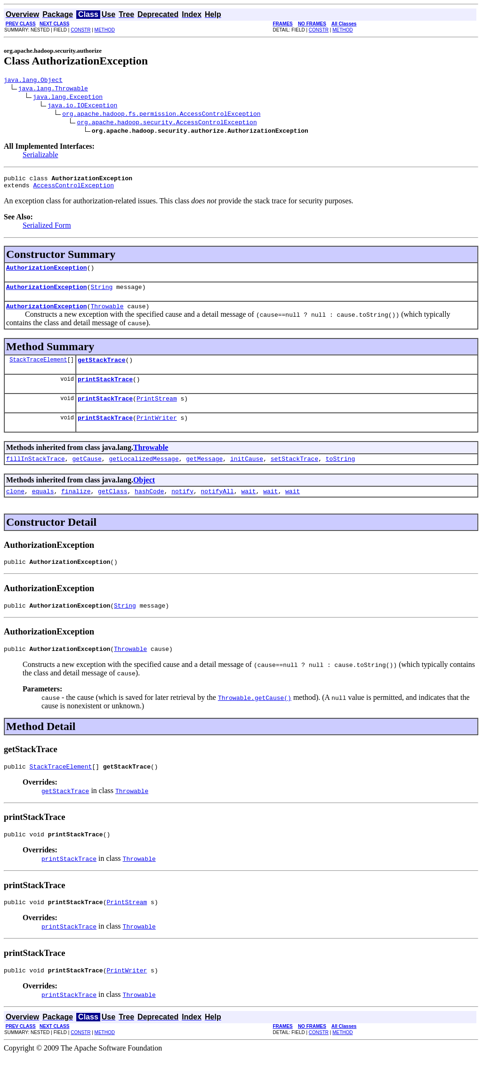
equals (43, 508)
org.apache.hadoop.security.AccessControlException (167, 123)
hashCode (149, 508)
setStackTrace (294, 474)
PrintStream (157, 411)
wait (248, 508)
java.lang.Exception (68, 98)
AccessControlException (73, 189)
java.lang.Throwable (53, 89)
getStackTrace (101, 369)
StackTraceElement (38, 369)
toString (340, 474)
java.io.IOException (82, 106)
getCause (86, 474)
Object (144, 495)
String (101, 293)
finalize (75, 508)
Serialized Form (47, 229)
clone (15, 508)
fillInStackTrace (35, 474)
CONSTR (80, 29)
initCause (246, 474)
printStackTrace (105, 390)
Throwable (106, 314)
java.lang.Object (33, 81)
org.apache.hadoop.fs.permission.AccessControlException (161, 115)
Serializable (40, 156)
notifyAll (217, 508)
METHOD (105, 29)
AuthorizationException (46, 273)
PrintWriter (157, 431)
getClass (112, 508)
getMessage (204, 474)
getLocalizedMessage (143, 474)
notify (182, 508)
